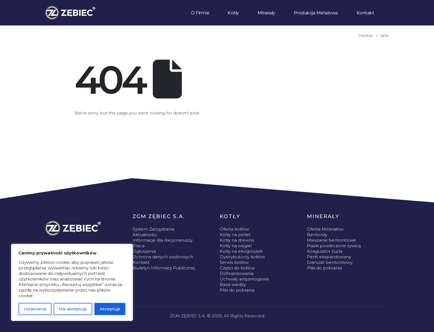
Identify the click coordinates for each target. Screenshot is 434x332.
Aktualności (145, 235)
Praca (138, 246)
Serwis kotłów (234, 262)
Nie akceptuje (73, 309)
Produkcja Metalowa (316, 13)
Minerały (266, 13)
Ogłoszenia (144, 251)
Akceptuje (110, 309)
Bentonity (317, 235)
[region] (72, 282)
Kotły (233, 13)
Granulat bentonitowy (330, 262)
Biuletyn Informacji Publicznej (164, 268)
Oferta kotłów (234, 229)
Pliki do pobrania (237, 290)
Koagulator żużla (324, 251)
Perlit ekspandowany (329, 257)
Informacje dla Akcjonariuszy (163, 240)
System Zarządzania (153, 229)
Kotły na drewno (237, 240)
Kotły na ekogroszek (241, 251)
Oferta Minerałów (325, 229)
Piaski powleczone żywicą (334, 246)
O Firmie (200, 13)
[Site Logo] (70, 12)
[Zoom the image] (73, 228)
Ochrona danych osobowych (163, 257)
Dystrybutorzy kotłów (242, 257)
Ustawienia (35, 309)
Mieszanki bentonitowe (331, 240)
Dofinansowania (237, 273)
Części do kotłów (237, 268)
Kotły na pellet (235, 235)
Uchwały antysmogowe (244, 279)
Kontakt (365, 13)
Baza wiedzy (233, 284)
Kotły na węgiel (236, 246)
